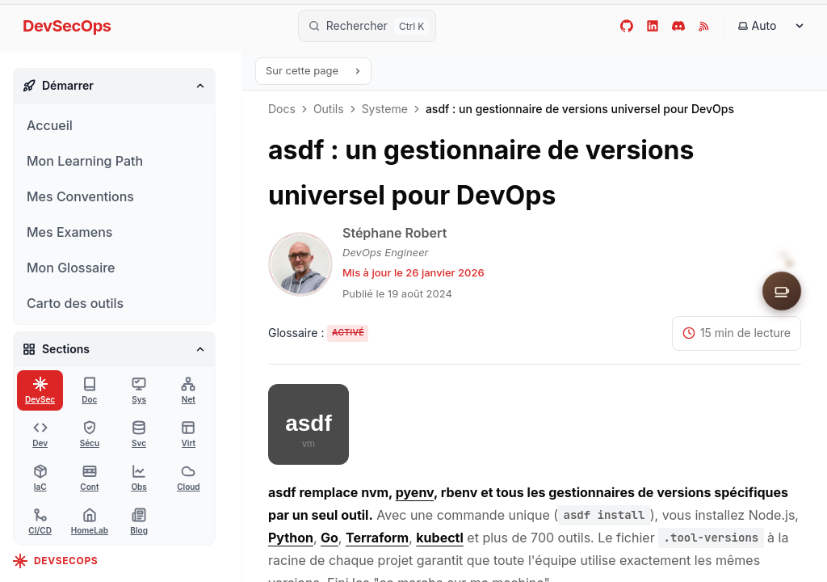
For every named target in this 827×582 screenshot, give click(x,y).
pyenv (415, 492)
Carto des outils (75, 303)
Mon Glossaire (71, 267)
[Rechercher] (367, 26)
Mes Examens (69, 232)
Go (329, 537)
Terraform (377, 537)
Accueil (50, 125)
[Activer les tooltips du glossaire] (318, 333)
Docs (282, 109)
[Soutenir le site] (781, 291)
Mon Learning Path (85, 161)
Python (290, 537)
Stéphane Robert (394, 233)
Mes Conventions (80, 196)
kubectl (440, 537)
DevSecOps (67, 26)
